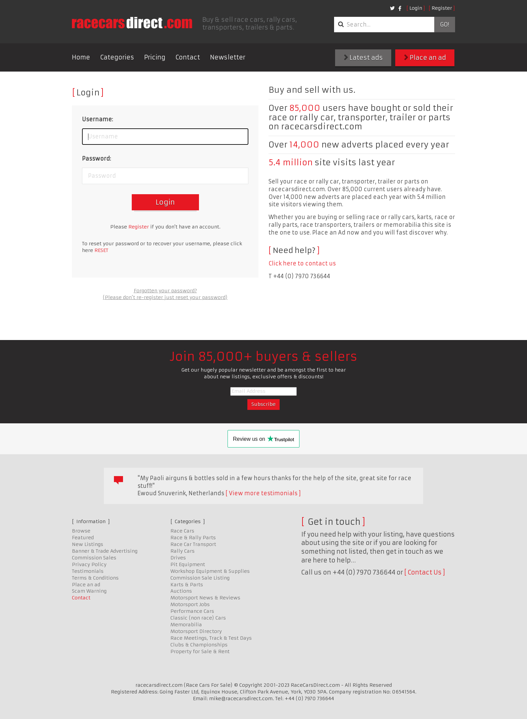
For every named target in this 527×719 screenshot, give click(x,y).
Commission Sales (94, 558)
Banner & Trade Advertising (104, 551)
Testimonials (88, 571)
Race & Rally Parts (193, 538)
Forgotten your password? (165, 291)
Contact (187, 57)
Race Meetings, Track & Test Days (211, 638)
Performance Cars (192, 611)
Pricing (154, 57)
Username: (97, 119)
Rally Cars (182, 551)
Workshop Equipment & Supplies (210, 571)
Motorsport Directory (196, 631)
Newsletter (227, 57)
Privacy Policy (89, 564)
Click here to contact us (302, 263)
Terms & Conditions (95, 578)
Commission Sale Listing (200, 578)
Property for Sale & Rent (200, 651)
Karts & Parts (186, 585)
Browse (81, 531)
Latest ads (363, 57)
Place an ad (425, 57)
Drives (178, 558)
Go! (444, 24)
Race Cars (182, 531)
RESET (101, 250)
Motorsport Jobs (190, 604)
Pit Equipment (187, 564)
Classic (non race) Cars (198, 618)
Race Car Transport (193, 544)
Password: (96, 158)
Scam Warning (89, 591)
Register (442, 8)
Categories (117, 57)
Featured (83, 538)
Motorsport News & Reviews (205, 598)
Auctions (181, 591)
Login (415, 8)
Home (81, 57)
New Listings (87, 544)
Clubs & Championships (199, 645)
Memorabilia (186, 625)
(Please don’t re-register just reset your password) (165, 297)
